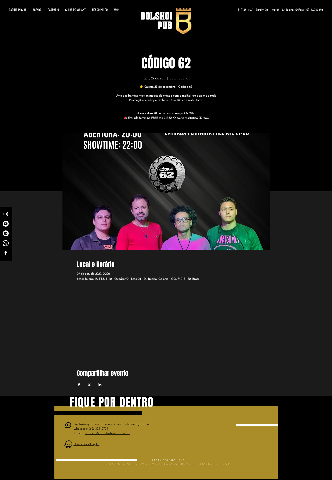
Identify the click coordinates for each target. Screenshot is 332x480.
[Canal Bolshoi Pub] (6, 224)
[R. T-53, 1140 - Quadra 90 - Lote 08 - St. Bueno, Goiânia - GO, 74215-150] (281, 10)
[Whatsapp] (6, 243)
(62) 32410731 (98, 428)
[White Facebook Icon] (6, 253)
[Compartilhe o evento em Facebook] (79, 384)
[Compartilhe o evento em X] (89, 384)
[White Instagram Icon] (6, 214)
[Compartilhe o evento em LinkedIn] (100, 384)
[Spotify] (6, 233)
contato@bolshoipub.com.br (107, 433)
